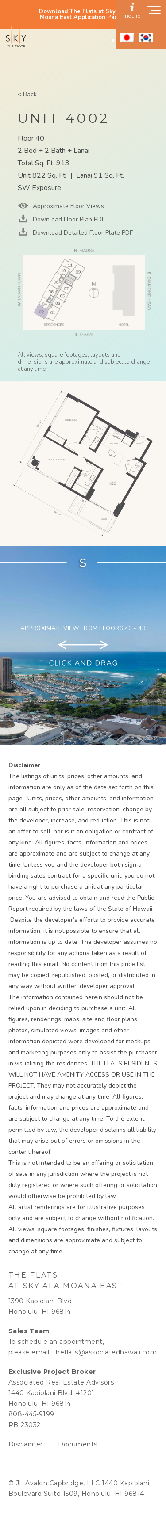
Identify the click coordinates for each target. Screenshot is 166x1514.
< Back (27, 94)
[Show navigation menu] (154, 12)
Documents (77, 1444)
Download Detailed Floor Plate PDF (82, 232)
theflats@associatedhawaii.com (105, 1352)
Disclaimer (25, 1444)
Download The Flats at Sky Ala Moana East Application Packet (83, 14)
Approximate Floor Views (67, 206)
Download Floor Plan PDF (68, 219)
